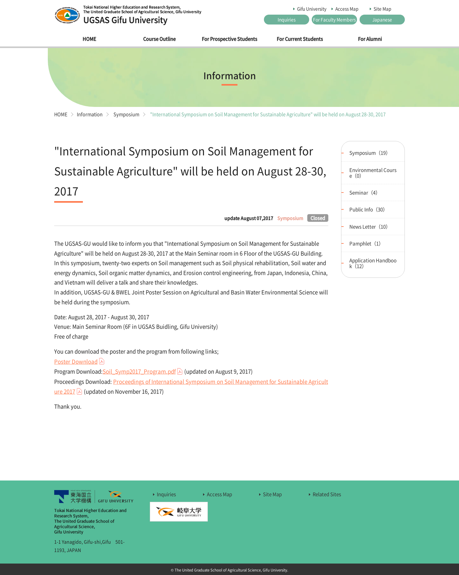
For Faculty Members (334, 19)
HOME (89, 38)
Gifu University (311, 8)
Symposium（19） (369, 152)
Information (90, 113)
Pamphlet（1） (366, 243)
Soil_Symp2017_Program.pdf (139, 371)
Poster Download (76, 361)
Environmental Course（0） (373, 172)
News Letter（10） (369, 226)
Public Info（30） (368, 209)
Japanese (382, 19)
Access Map (347, 8)
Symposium (128, 113)
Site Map (382, 8)
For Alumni (370, 38)
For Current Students (300, 38)
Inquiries (286, 19)
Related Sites (327, 493)
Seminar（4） (364, 192)
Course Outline (159, 38)
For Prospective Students (229, 38)
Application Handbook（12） (373, 262)
